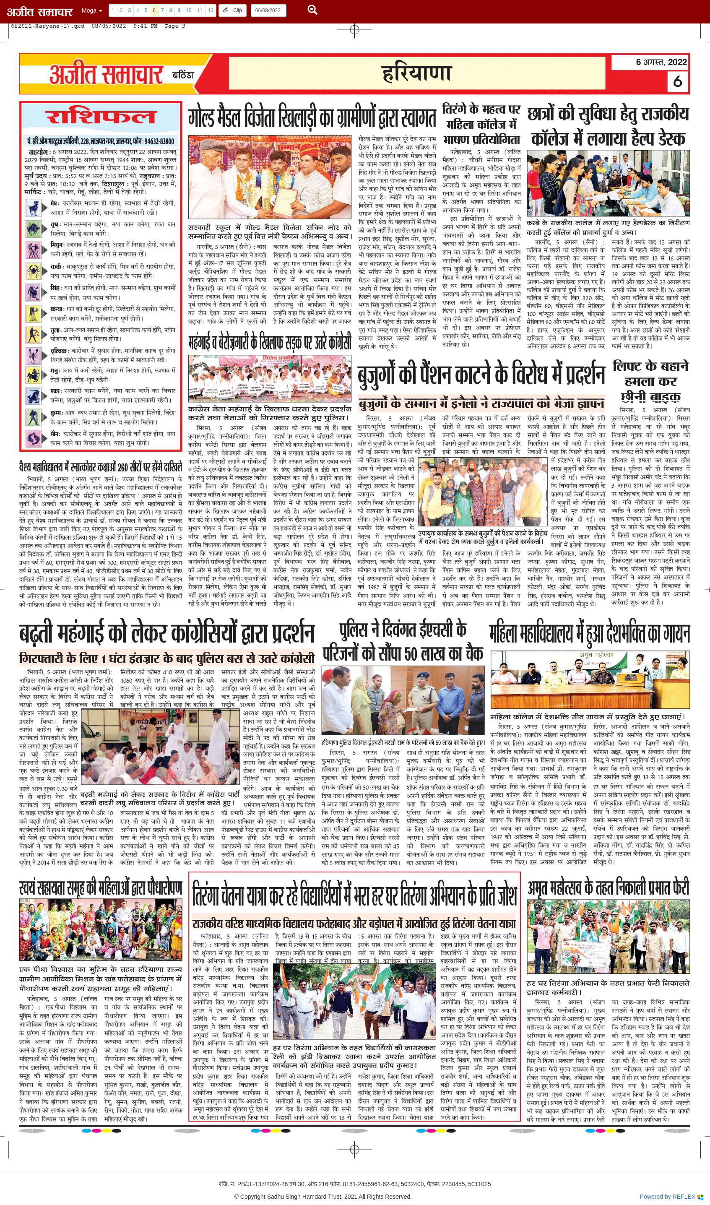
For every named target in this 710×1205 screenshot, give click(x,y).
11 (199, 10)
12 (210, 10)
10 (188, 10)
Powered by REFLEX (672, 1196)
